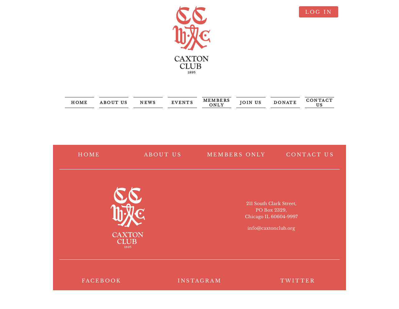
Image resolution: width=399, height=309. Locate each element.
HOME (89, 154)
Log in (318, 12)
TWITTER (297, 280)
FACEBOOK (101, 280)
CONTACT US (310, 154)
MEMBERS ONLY (236, 154)
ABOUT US (163, 154)
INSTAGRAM (199, 280)
